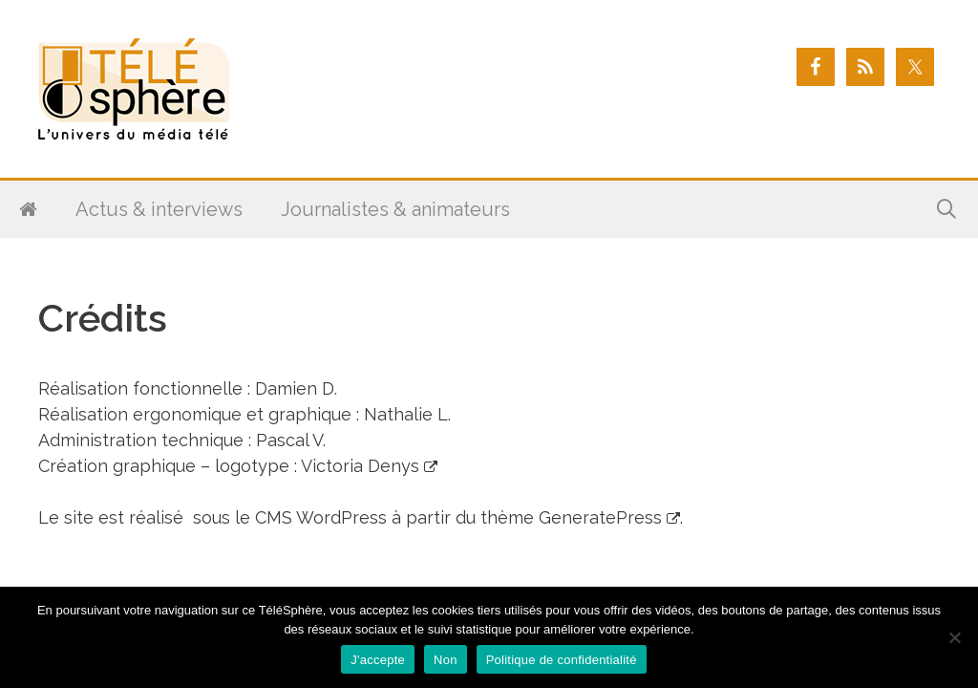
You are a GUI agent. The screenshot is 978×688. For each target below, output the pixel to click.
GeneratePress (600, 517)
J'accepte (378, 660)
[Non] (954, 637)
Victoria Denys (360, 466)
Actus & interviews (159, 209)
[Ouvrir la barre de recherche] (946, 209)
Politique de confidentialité (561, 660)
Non (445, 660)
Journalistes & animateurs (395, 209)
